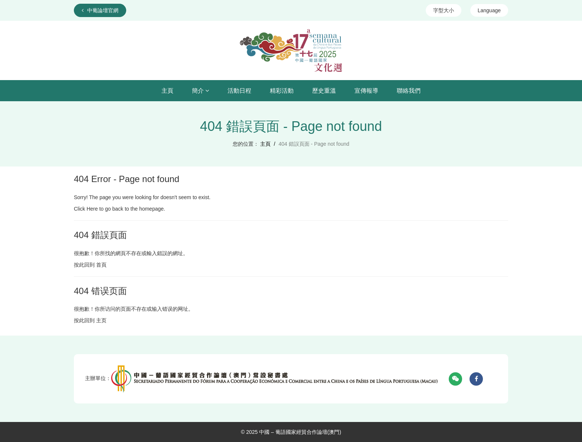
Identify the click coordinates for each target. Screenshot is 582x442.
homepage (151, 209)
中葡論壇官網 (100, 10)
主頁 (167, 91)
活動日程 (239, 91)
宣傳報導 (366, 91)
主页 (101, 320)
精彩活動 (282, 91)
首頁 (101, 265)
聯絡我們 (409, 91)
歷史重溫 (324, 91)
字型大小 (443, 10)
